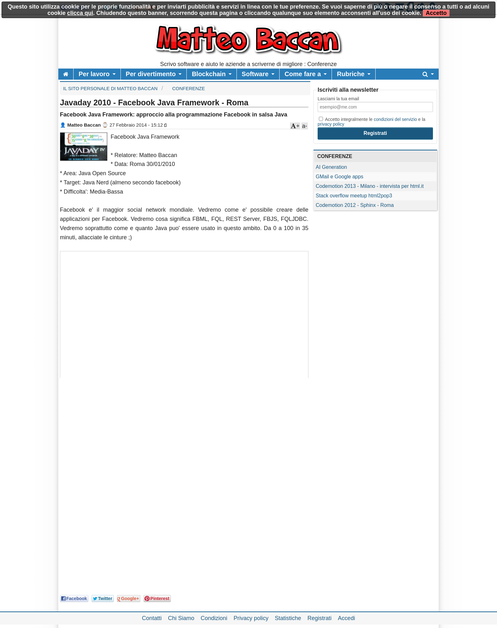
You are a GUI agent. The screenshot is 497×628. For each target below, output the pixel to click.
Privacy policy (251, 618)
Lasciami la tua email (338, 98)
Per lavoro (94, 73)
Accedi (346, 618)
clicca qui (80, 13)
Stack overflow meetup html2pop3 (354, 195)
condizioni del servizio (395, 119)
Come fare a (303, 73)
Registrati (319, 618)
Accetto (436, 13)
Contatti (152, 618)
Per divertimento (151, 73)
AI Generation (331, 167)
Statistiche (288, 618)
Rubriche (351, 73)
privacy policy (331, 124)
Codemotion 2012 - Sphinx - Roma (355, 205)
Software (255, 73)
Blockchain (209, 73)
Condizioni (214, 618)
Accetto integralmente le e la (371, 121)
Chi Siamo (181, 618)
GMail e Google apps (339, 176)
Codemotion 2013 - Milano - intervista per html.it (370, 186)
